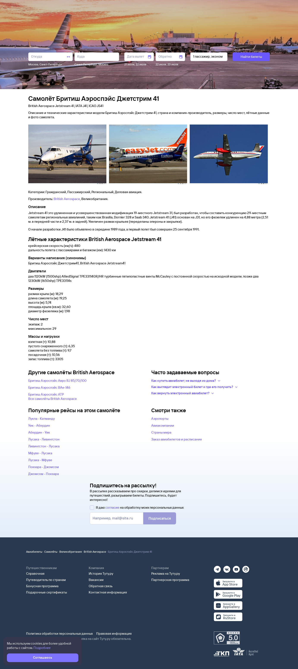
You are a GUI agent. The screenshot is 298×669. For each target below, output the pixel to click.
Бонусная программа (42, 586)
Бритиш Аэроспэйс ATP (46, 394)
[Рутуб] (245, 568)
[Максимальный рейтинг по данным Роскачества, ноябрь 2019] (227, 637)
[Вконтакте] (226, 568)
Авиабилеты (34, 551)
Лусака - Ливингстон (44, 439)
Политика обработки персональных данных (59, 633)
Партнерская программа (170, 580)
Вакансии (96, 580)
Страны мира (161, 432)
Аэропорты (159, 419)
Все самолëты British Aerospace (52, 399)
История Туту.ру (101, 573)
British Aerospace (67, 199)
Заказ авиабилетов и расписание (176, 439)
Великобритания (70, 551)
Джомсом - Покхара (43, 474)
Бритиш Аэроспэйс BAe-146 (49, 387)
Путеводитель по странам (46, 580)
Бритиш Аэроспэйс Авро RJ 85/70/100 (57, 381)
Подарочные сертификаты (46, 592)
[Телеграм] (217, 568)
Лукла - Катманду (41, 419)
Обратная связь (101, 586)
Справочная (35, 573)
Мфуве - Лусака (40, 453)
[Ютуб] (236, 568)
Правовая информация (114, 633)
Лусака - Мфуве (40, 460)
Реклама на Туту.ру (165, 573)
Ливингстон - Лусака (44, 446)
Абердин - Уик (39, 432)
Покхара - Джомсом (43, 467)
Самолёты (50, 551)
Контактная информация (108, 592)
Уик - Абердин (39, 425)
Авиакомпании (162, 425)
